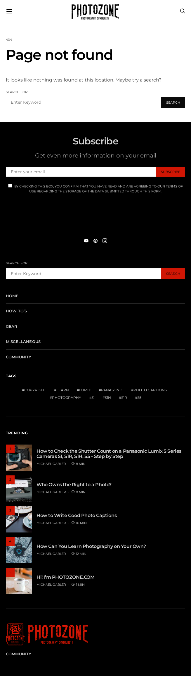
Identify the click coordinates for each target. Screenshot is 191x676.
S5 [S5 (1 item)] (139, 397)
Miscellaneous (23, 341)
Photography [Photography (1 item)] (66, 397)
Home (12, 295)
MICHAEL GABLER (51, 464)
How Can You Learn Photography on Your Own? (91, 546)
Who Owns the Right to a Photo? (74, 484)
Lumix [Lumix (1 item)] (85, 390)
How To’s (16, 311)
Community (18, 357)
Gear (12, 326)
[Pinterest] (95, 240)
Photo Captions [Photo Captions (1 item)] (150, 390)
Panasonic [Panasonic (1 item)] (112, 390)
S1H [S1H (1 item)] (108, 397)
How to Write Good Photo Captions (77, 515)
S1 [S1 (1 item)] (93, 397)
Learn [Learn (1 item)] (62, 390)
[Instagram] (105, 240)
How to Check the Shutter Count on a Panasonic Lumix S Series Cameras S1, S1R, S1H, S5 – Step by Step (109, 453)
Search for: (17, 92)
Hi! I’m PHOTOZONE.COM (66, 577)
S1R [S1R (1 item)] (124, 397)
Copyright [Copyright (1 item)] (35, 390)
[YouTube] (86, 240)
